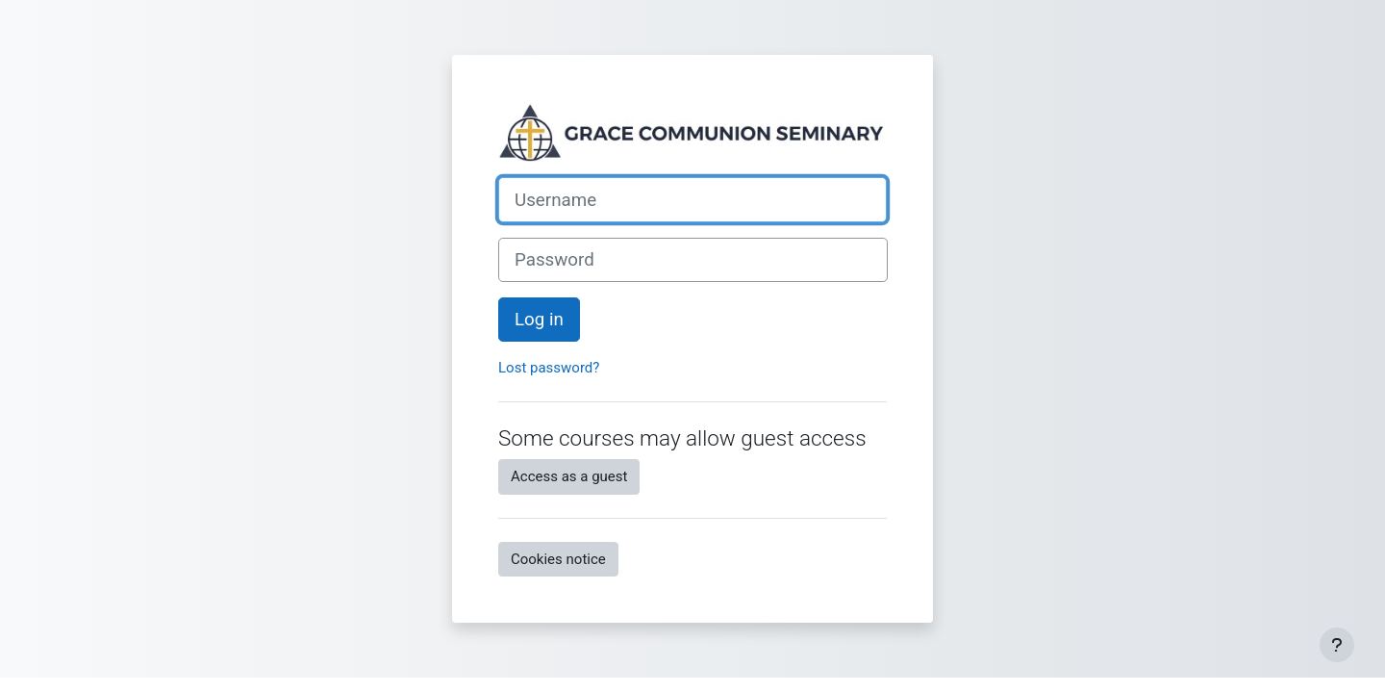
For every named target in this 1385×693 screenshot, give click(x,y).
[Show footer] (1337, 645)
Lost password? (548, 367)
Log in (539, 319)
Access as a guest (569, 476)
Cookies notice (558, 559)
